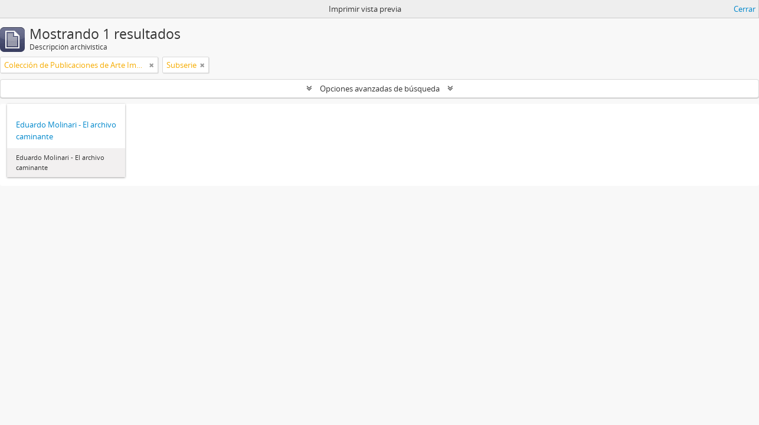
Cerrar (744, 9)
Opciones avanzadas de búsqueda (379, 88)
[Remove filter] (151, 65)
